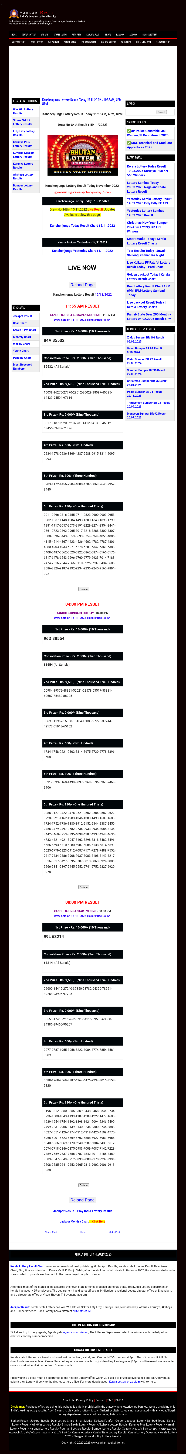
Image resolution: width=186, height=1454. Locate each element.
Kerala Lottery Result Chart (28, 1266)
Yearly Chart (21, 350)
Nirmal (107, 34)
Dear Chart (20, 323)
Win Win (44, 34)
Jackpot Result (19, 42)
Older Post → (116, 1232)
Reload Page (82, 284)
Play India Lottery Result (94, 1211)
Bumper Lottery (150, 34)
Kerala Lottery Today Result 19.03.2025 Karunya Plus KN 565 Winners (147, 171)
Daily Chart (53, 42)
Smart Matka (70, 42)
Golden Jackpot (108, 42)
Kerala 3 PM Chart (24, 330)
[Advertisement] (93, 73)
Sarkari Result (163, 42)
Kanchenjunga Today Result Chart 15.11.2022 (82, 225)
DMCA (119, 1400)
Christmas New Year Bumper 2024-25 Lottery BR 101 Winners (147, 227)
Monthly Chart (22, 337)
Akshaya (133, 34)
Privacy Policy (85, 1400)
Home (14, 34)
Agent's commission (75, 1332)
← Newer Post (49, 1232)
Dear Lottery (37, 42)
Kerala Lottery (29, 34)
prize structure (82, 1311)
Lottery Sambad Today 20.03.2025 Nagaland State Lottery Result (146, 187)
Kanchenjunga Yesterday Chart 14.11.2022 (82, 251)
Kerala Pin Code (143, 42)
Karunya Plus (92, 34)
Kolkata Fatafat (89, 42)
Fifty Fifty (76, 34)
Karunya (120, 34)
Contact (100, 1400)
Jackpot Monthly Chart (74, 1221)
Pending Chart (22, 357)
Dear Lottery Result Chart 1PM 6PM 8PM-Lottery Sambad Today (148, 290)
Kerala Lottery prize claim (125, 1381)
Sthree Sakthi (60, 34)
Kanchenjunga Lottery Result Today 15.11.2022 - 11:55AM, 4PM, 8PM (82, 102)
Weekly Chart (21, 344)
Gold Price (126, 42)
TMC (110, 1400)
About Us (68, 1400)
